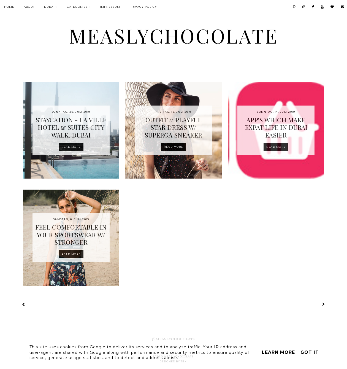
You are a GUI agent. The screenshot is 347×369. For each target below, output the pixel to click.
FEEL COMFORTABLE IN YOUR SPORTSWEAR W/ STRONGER (71, 234)
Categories (77, 7)
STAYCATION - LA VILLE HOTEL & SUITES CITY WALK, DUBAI (71, 127)
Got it (309, 352)
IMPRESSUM (110, 7)
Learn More (278, 352)
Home (9, 7)
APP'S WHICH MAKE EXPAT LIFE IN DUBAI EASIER (276, 127)
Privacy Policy (143, 7)
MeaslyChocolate (173, 36)
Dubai (49, 7)
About (29, 7)
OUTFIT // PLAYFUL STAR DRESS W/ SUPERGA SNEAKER (173, 127)
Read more (71, 146)
